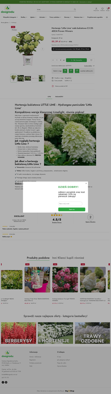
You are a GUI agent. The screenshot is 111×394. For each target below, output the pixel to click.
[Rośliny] (24, 17)
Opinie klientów (62, 366)
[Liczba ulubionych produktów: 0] (102, 9)
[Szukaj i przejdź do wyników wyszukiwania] (75, 9)
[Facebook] (3, 382)
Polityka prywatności (35, 363)
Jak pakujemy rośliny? (63, 360)
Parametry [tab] (59, 97)
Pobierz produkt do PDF (60, 86)
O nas (59, 357)
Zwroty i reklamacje (35, 357)
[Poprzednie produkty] (4, 276)
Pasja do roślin (61, 363)
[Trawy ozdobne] (55, 17)
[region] (73, 71)
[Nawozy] (68, 17)
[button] (10, 17)
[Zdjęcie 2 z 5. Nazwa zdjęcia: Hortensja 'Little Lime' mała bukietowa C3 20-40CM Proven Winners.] (20, 78)
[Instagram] (6, 382)
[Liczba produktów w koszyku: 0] (107, 9)
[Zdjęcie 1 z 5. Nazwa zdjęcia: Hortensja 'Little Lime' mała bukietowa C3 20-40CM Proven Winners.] (13, 78)
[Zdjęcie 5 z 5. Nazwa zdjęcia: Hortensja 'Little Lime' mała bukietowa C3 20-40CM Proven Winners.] (42, 78)
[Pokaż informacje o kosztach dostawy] (71, 81)
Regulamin (32, 360)
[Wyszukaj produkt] (56, 9)
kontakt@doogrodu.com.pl (9, 374)
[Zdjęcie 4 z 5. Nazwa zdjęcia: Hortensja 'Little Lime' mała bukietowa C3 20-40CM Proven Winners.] (35, 78)
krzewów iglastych (76, 189)
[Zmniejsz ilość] (53, 60)
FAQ (30, 366)
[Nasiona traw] (79, 17)
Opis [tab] (49, 97)
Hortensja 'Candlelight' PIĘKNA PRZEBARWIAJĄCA (9, 299)
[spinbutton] (57, 60)
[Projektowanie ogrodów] (95, 17)
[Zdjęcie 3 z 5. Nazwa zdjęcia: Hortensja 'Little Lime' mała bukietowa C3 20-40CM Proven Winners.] (28, 78)
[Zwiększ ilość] (60, 60)
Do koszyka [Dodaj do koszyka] (76, 60)
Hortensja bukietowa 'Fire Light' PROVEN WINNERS (68, 299)
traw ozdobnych (64, 189)
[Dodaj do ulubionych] (91, 60)
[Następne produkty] (106, 276)
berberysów (54, 189)
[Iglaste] (33, 17)
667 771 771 (5, 378)
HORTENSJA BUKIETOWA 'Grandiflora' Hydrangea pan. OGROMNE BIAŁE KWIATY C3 (97, 299)
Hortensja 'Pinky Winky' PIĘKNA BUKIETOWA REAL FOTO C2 (41, 299)
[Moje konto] (96, 9)
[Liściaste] (43, 17)
